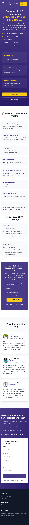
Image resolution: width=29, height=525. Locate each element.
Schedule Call (23, 3)
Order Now (10, 3)
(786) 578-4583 (4, 498)
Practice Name (6, 454)
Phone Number (7, 468)
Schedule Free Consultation (14, 476)
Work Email (6, 461)
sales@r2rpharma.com (6, 496)
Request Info (14, 94)
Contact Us (3, 507)
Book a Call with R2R (14, 300)
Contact (16, 3)
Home (5, 3)
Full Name (5, 447)
